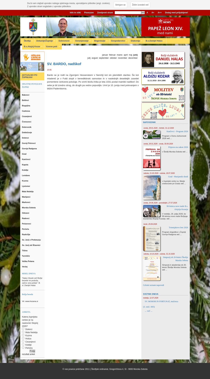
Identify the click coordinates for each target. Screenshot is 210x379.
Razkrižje (26, 234)
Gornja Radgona (29, 149)
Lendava (26, 175)
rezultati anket (28, 354)
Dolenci (25, 138)
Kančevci (26, 159)
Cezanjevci (27, 116)
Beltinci (25, 100)
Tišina (25, 250)
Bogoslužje (100, 41)
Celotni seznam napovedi (153, 285)
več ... (169, 138)
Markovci (26, 202)
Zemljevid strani (105, 12)
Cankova (26, 111)
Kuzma (25, 181)
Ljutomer (26, 186)
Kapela (25, 165)
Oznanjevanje (82, 41)
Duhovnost (64, 41)
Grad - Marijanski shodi (178, 176)
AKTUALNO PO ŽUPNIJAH (29, 76)
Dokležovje (27, 132)
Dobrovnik (27, 127)
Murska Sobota (29, 208)
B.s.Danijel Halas (154, 41)
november (122, 58)
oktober (113, 58)
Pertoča (25, 229)
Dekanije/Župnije (45, 41)
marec (119, 55)
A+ (153, 12)
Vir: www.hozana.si (30, 301)
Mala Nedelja (28, 191)
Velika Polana (28, 261)
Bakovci (26, 95)
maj (130, 55)
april (126, 55)
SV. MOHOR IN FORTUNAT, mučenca (161, 301)
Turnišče (26, 256)
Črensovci (27, 122)
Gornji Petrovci (29, 143)
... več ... (148, 311)
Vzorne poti (52, 46)
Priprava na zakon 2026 (178, 147)
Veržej (25, 267)
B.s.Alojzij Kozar (32, 46)
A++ (160, 12)
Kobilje (25, 170)
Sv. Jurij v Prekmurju (31, 240)
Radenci (26, 218)
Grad (24, 154)
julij (89, 58)
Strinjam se (120, 5)
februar (112, 55)
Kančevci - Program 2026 (177, 131)
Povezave (89, 12)
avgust (95, 58)
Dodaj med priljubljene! (176, 12)
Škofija (27, 41)
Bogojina (26, 106)
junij (135, 55)
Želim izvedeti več (140, 5)
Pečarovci (26, 224)
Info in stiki (75, 12)
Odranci (26, 213)
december (133, 58)
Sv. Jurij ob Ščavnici (31, 245)
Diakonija (135, 41)
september (104, 58)
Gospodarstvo (118, 41)
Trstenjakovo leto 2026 (178, 227)
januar (105, 55)
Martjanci (26, 197)
